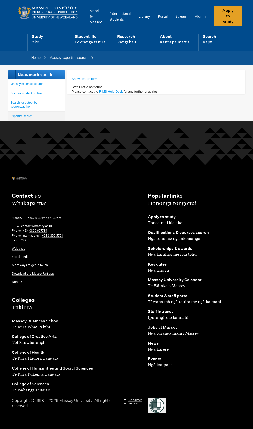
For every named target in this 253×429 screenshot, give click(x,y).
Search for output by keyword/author (23, 105)
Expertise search (21, 116)
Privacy (133, 403)
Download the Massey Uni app (33, 273)
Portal (163, 16)
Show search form (85, 79)
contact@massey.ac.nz (36, 226)
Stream (181, 16)
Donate (17, 282)
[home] (48, 12)
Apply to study (228, 16)
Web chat (18, 248)
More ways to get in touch (30, 265)
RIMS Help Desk (111, 91)
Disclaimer (135, 400)
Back (12, 74)
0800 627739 (38, 230)
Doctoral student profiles (26, 93)
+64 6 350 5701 (52, 235)
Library (144, 16)
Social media (20, 257)
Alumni (201, 16)
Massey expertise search (26, 84)
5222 (23, 240)
